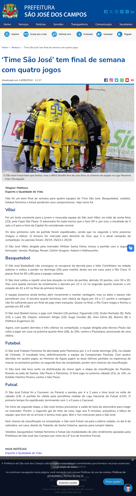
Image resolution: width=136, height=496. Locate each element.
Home (7, 24)
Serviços (23, 24)
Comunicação (103, 24)
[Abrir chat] (128, 488)
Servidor (58, 24)
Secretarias (126, 24)
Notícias (41, 24)
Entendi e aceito (68, 482)
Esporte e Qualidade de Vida (23, 453)
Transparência (79, 24)
